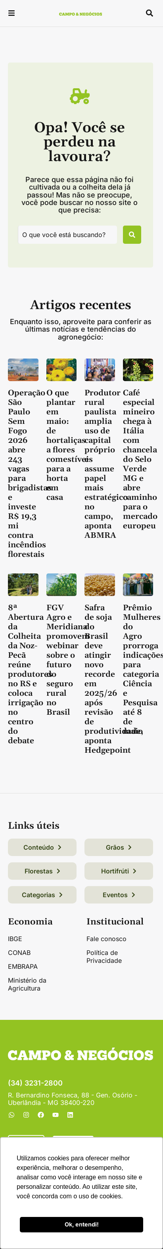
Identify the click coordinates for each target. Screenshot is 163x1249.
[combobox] (67, 235)
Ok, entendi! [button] (82, 1224)
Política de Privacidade (104, 956)
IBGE (15, 939)
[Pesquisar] (132, 235)
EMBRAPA (23, 966)
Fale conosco (106, 939)
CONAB (19, 953)
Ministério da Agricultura (27, 984)
